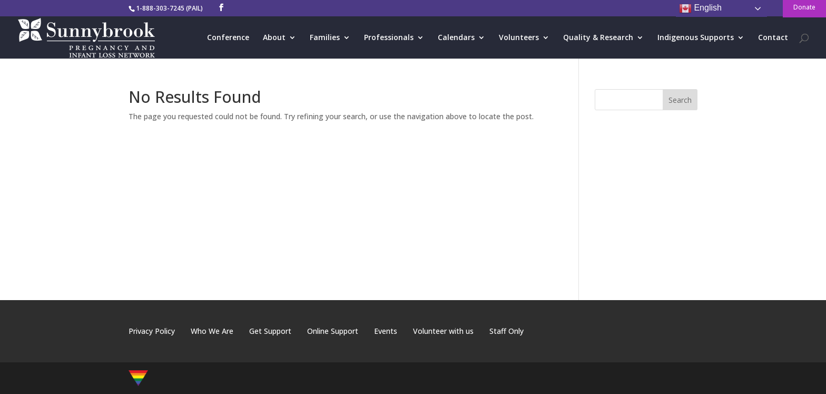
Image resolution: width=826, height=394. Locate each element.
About (274, 38)
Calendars (456, 38)
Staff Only (506, 331)
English (700, 8)
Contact (773, 38)
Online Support (332, 331)
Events (385, 331)
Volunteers (519, 38)
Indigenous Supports (695, 38)
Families (325, 38)
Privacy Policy (152, 331)
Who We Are (212, 331)
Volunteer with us (443, 331)
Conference (228, 38)
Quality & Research (598, 38)
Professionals (389, 38)
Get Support (270, 331)
